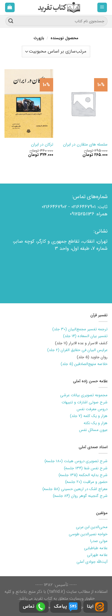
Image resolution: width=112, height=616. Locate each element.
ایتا (95, 606)
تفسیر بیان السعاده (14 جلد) (85, 336)
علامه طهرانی (97, 555)
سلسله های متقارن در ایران (85, 144)
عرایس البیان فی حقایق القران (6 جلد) (77, 350)
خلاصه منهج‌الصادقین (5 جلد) (84, 364)
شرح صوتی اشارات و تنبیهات (85, 402)
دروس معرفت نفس (92, 409)
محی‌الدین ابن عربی (92, 527)
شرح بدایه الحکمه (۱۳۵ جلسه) (83, 475)
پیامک (66, 606)
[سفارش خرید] (56, 51)
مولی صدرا (99, 541)
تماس (34, 606)
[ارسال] (11, 21)
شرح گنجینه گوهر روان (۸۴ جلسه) (80, 496)
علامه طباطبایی (96, 548)
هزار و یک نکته (96, 423)
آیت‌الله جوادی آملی (92, 562)
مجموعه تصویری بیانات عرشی (84, 395)
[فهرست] (102, 7)
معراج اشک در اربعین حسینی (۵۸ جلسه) (75, 489)
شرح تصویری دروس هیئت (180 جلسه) (76, 461)
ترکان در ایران (42, 144)
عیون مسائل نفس (93, 430)
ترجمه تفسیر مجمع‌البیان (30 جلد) (80, 329)
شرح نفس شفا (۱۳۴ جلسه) (86, 468)
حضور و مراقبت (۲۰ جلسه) (86, 482)
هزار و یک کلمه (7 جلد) (89, 416)
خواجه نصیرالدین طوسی (88, 534)
